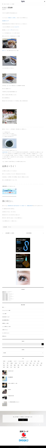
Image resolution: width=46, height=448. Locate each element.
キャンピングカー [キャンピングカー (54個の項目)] (21, 361)
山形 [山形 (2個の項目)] (37, 363)
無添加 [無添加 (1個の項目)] (26, 365)
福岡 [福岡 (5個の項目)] (33, 365)
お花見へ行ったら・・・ (6, 329)
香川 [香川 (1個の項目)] (11, 367)
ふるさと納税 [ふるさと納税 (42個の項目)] (10, 361)
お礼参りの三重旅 (5, 296)
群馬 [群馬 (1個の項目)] (37, 365)
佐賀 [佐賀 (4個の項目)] (38, 361)
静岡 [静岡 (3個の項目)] (7, 367)
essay (23, 419)
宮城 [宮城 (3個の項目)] (30, 363)
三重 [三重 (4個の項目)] (31, 361)
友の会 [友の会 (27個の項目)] (16, 363)
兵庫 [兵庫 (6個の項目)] (7, 363)
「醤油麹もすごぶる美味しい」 (12, 17)
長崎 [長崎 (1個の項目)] (40, 365)
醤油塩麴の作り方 (5, 20)
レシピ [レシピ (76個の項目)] (27, 361)
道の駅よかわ (4, 291)
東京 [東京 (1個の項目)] (22, 365)
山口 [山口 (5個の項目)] (34, 363)
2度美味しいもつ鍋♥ (5, 323)
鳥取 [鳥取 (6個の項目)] (18, 367)
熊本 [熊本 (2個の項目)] (30, 365)
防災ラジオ (4, 50)
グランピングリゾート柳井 (6, 310)
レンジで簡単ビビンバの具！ (6, 326)
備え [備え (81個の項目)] (4, 363)
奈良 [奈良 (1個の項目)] (27, 363)
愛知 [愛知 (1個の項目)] (18, 365)
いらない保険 (4, 313)
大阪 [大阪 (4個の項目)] (23, 363)
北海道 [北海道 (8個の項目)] (12, 363)
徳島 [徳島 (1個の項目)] (11, 365)
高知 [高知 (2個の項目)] (14, 367)
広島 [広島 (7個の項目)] (7, 365)
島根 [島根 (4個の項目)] (4, 365)
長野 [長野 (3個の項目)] (4, 367)
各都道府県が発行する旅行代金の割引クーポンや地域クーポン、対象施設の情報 (20, 205)
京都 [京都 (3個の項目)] (35, 361)
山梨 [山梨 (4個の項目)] (41, 363)
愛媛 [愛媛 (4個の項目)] (14, 365)
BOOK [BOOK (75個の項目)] (4, 361)
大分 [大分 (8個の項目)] (19, 363)
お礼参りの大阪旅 (5, 295)
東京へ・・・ (4, 307)
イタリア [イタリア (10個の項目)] (15, 361)
